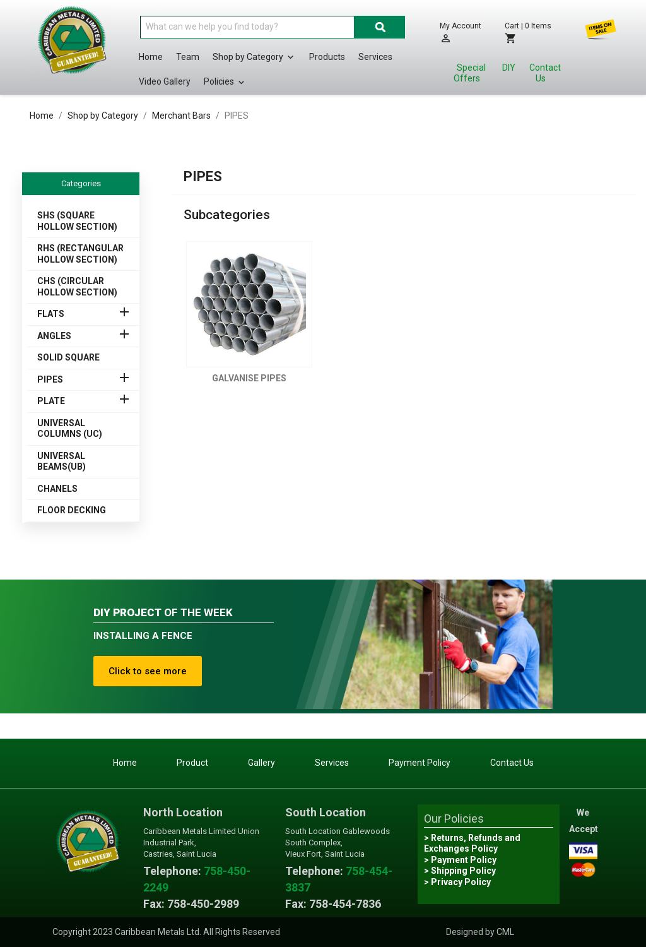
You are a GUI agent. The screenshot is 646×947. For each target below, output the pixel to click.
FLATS (50, 314)
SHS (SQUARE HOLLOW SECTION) (77, 221)
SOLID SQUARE (68, 357)
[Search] (247, 27)
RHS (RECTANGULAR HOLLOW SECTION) (80, 254)
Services (375, 57)
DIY (508, 68)
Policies (225, 82)
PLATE (51, 401)
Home (151, 57)
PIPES (50, 379)
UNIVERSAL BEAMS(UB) (61, 461)
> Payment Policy (460, 860)
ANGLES (54, 336)
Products (327, 57)
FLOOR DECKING (71, 510)
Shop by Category (254, 57)
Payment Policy (419, 763)
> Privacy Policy (457, 882)
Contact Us (545, 73)
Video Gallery (165, 81)
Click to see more (148, 671)
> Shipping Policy (460, 871)
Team (187, 57)
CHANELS (57, 489)
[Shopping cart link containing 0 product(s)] (532, 33)
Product (192, 763)
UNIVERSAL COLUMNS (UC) (69, 428)
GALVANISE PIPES (249, 378)
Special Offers (470, 73)
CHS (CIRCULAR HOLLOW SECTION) (77, 286)
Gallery (261, 763)
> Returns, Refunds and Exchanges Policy (472, 843)
